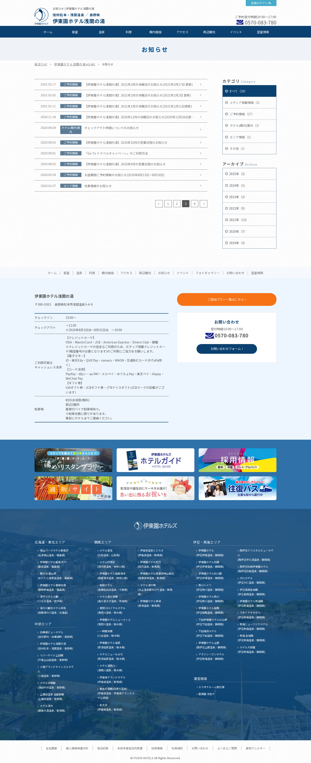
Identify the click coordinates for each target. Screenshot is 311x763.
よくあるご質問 (227, 748)
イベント (236, 32)
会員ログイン (259, 3)
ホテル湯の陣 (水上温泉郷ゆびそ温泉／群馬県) (155, 589)
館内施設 (155, 32)
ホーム (47, 32)
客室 (75, 32)
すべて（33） (238, 91)
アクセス (182, 32)
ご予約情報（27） (241, 114)
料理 (129, 32)
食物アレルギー (255, 748)
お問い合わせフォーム (226, 348)
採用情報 (157, 748)
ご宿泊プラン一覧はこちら (226, 299)
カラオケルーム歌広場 (211, 687)
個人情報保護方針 (77, 748)
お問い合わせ (235, 273)
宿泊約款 (102, 748)
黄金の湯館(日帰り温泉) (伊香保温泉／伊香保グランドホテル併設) (116, 693)
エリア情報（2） (241, 137)
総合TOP (41, 64)
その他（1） (238, 148)
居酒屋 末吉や (206, 694)
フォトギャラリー (207, 273)
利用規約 (177, 748)
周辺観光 (209, 32)
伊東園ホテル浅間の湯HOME (74, 64)
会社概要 (51, 748)
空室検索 (263, 32)
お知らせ (164, 273)
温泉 (102, 32)
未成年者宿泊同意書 (130, 748)
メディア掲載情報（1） (245, 102)
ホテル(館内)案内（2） (245, 125)
